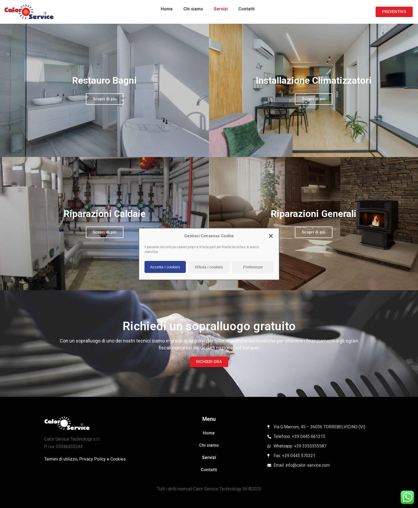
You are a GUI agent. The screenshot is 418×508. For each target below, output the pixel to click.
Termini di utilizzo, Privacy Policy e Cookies (85, 459)
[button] (271, 236)
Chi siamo (193, 8)
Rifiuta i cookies (209, 267)
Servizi (221, 8)
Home (167, 8)
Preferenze (253, 267)
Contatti (246, 8)
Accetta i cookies (165, 267)
